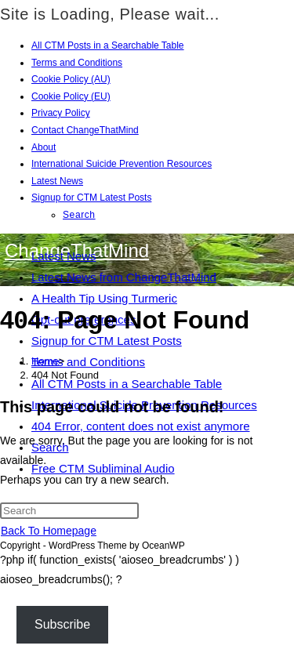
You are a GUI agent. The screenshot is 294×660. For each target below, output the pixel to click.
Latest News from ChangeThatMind (123, 277)
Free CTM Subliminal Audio (103, 468)
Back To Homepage (48, 530)
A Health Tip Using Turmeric (104, 298)
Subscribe (62, 624)
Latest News (57, 181)
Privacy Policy (60, 112)
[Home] (45, 361)
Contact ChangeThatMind (85, 130)
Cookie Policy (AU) (71, 79)
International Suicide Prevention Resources (121, 163)
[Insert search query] (69, 510)
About (43, 147)
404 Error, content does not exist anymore (140, 426)
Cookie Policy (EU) (71, 96)
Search (79, 214)
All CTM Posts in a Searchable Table (107, 45)
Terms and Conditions (76, 62)
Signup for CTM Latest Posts (91, 197)
